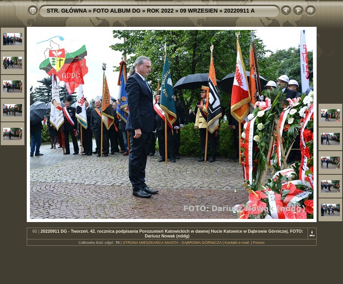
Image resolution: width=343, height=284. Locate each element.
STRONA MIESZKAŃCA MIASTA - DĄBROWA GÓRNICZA (171, 242)
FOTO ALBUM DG (117, 10)
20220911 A (239, 10)
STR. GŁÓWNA (67, 10)
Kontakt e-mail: (237, 242)
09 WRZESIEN (199, 10)
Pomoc (259, 242)
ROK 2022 (160, 10)
